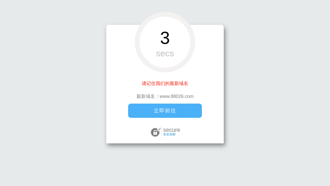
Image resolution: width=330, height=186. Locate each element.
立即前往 (165, 110)
